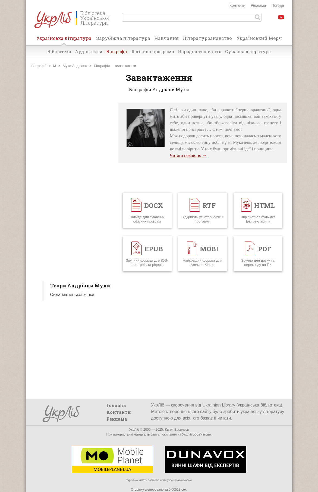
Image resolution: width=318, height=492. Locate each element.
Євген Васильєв (177, 429)
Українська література (64, 40)
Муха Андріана (75, 66)
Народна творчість (199, 51)
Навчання (166, 38)
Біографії (117, 51)
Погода (277, 5)
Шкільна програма (152, 51)
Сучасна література (248, 51)
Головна (116, 405)
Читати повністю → (188, 155)
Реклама (258, 5)
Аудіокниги (88, 51)
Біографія (102, 66)
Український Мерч (259, 38)
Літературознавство (207, 38)
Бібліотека (59, 51)
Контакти (237, 5)
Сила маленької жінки (72, 294)
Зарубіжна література (123, 38)
